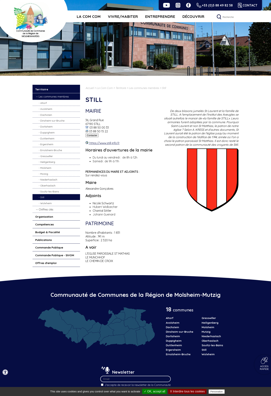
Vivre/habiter (123, 16)
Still (42, 197)
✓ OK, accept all (154, 391)
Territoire (41, 89)
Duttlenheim (47, 138)
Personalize (216, 391)
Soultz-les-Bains (49, 191)
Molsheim (45, 167)
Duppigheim (47, 132)
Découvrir (193, 16)
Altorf (43, 102)
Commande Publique (49, 247)
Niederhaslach (48, 179)
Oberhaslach (47, 185)
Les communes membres (54, 96)
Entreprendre (160, 16)
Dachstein (46, 114)
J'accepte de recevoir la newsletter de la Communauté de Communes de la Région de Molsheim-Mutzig (135, 383)
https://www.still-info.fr (104, 143)
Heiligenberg (47, 161)
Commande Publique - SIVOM (54, 255)
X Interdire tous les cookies (187, 391)
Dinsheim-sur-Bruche (52, 120)
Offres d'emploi (46, 263)
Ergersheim (46, 144)
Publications (43, 240)
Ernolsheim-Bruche (51, 150)
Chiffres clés (46, 209)
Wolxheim (46, 203)
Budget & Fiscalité (47, 232)
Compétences (44, 224)
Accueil (89, 88)
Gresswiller (46, 156)
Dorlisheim (46, 126)
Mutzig (44, 173)
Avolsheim (46, 108)
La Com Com (89, 16)
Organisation (44, 216)
